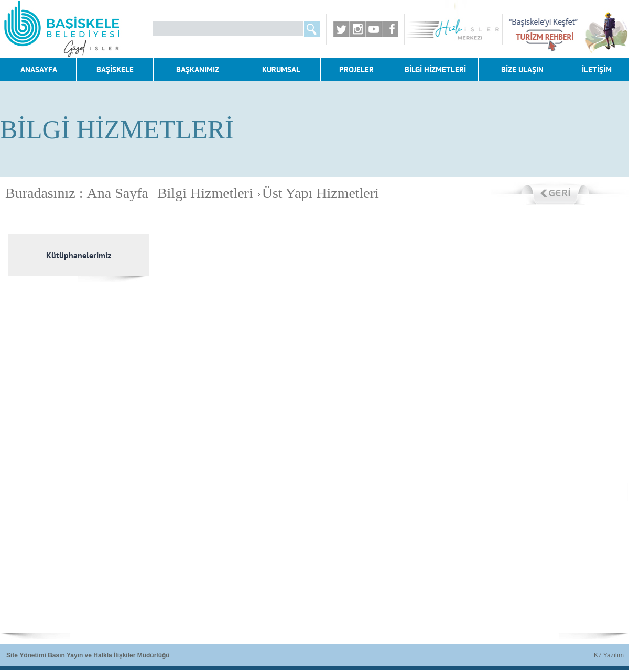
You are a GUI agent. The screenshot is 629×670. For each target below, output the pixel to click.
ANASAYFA (38, 69)
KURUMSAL (281, 69)
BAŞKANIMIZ (197, 69)
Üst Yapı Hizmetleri (317, 193)
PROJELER (356, 69)
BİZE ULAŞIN (522, 69)
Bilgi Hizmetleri (201, 193)
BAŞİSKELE (115, 69)
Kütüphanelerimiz (78, 255)
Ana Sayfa (117, 193)
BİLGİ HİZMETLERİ (435, 69)
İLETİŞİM (597, 69)
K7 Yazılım (609, 655)
